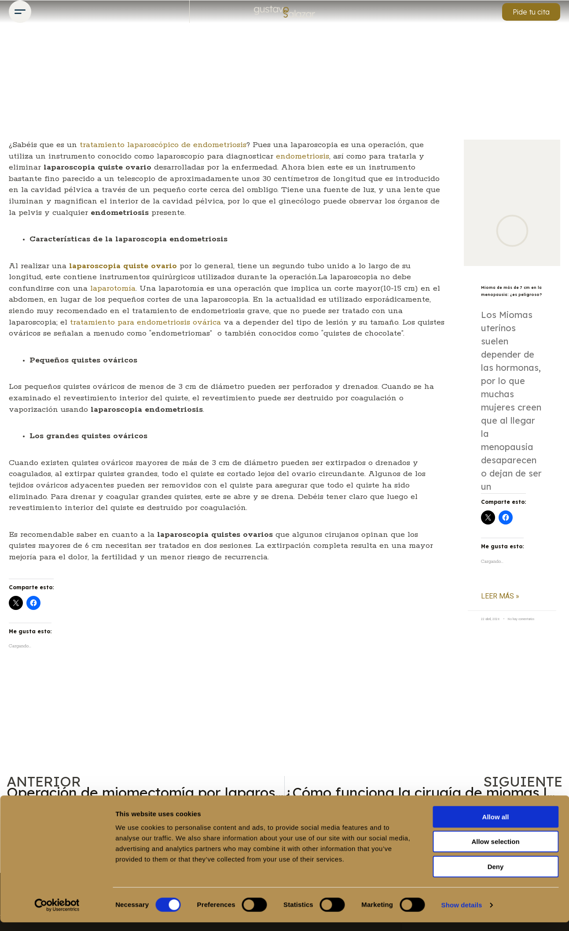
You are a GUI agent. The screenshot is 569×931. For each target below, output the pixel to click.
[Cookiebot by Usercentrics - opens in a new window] (56, 913)
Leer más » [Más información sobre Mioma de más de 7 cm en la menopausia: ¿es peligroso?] (500, 610)
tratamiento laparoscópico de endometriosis (163, 145)
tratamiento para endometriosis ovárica (145, 322)
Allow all (495, 825)
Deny (496, 875)
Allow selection (495, 850)
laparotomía (113, 288)
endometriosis (302, 156)
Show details (461, 913)
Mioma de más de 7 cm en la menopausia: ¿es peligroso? (509, 297)
